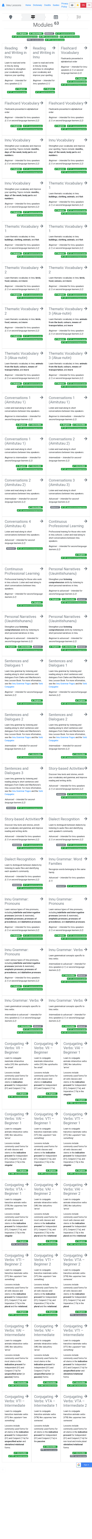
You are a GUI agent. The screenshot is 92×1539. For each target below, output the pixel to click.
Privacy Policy (64, 5)
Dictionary (37, 5)
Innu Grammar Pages (21, 683)
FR (89, 5)
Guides (56, 5)
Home (28, 5)
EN (83, 5)
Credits (47, 5)
